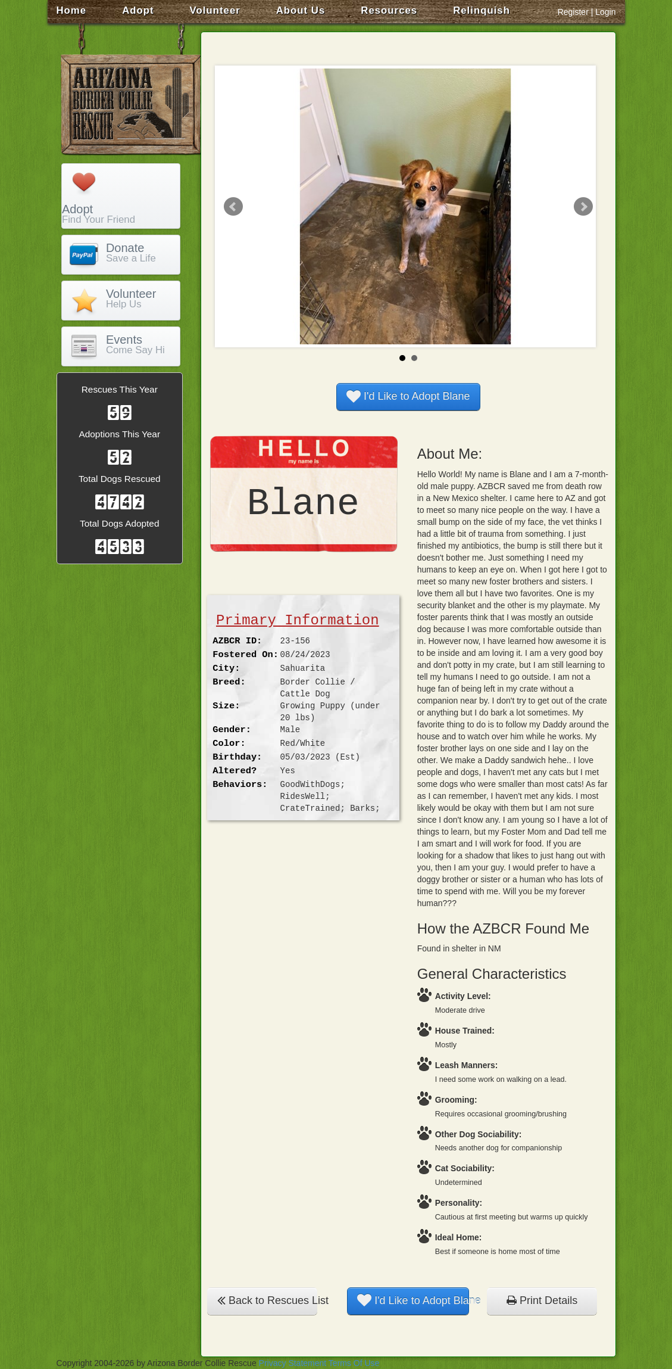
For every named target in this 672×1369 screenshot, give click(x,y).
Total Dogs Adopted (119, 523)
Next (583, 206)
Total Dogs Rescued (120, 479)
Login (605, 12)
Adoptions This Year (119, 434)
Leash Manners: (466, 1065)
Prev (233, 206)
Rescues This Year (120, 389)
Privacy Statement (293, 1363)
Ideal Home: (458, 1237)
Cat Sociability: (465, 1168)
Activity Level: (463, 996)
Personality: (458, 1203)
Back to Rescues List (267, 1300)
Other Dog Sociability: (478, 1134)
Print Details (542, 1300)
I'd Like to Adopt (408, 396)
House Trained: (465, 1030)
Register (573, 12)
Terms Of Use (354, 1363)
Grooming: (456, 1099)
